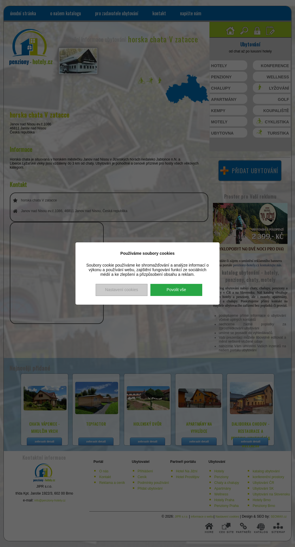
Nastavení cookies (121, 289)
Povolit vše (176, 289)
